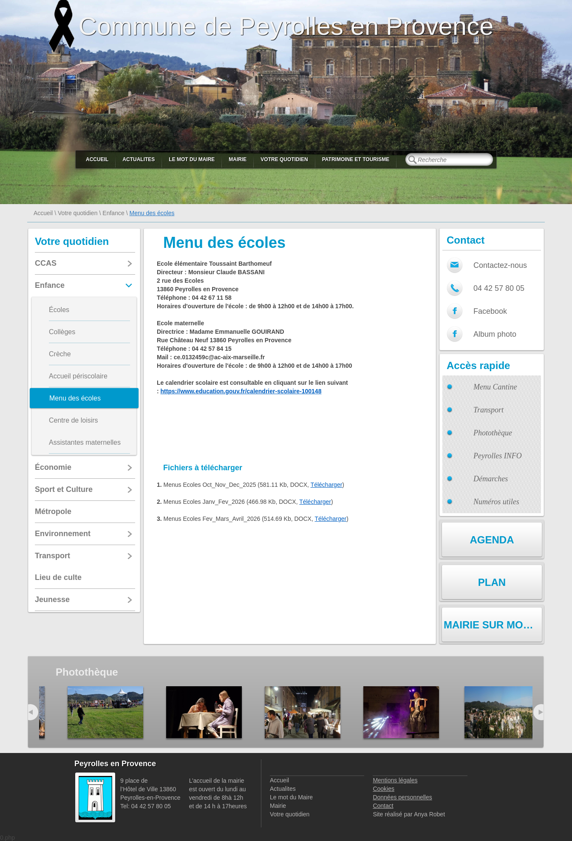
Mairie (237, 159)
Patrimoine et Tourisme (356, 159)
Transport (488, 410)
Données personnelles (402, 797)
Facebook (490, 311)
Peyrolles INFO (497, 456)
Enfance (113, 213)
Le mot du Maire (192, 159)
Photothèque (492, 433)
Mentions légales (395, 780)
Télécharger (327, 484)
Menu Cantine (495, 387)
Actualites (138, 159)
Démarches (490, 478)
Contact (383, 805)
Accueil (97, 159)
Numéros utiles (496, 501)
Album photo (494, 334)
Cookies (383, 788)
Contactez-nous (500, 265)
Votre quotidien (284, 159)
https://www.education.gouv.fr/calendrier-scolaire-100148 (241, 391)
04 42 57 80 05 (498, 288)
